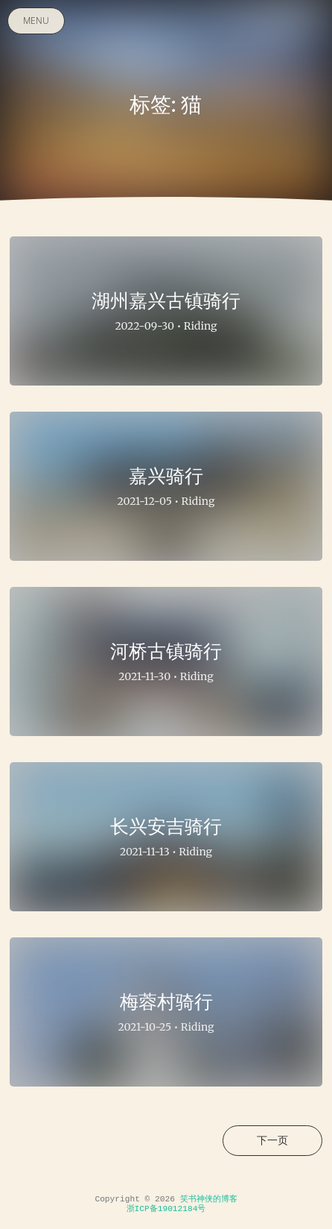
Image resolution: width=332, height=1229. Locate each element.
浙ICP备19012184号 (166, 1208)
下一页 (272, 1140)
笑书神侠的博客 (208, 1199)
